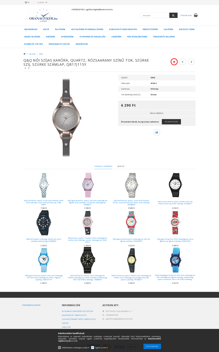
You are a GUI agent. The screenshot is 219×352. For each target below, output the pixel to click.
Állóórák (60, 29)
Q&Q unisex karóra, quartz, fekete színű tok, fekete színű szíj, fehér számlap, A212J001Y (175, 202)
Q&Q (41, 54)
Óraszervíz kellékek (164, 36)
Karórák (50, 36)
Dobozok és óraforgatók (123, 29)
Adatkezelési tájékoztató (74, 315)
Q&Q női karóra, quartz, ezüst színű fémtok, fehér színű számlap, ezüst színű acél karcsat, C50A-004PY (43, 202)
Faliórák (168, 29)
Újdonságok (30, 29)
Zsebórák (116, 36)
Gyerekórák (67, 36)
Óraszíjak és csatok (59, 44)
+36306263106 (77, 9)
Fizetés (65, 323)
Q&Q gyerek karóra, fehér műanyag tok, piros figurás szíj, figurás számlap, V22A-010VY (175, 240)
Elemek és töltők (33, 44)
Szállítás (66, 327)
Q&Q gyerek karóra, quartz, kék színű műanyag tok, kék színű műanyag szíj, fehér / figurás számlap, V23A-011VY (43, 277)
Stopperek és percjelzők (93, 36)
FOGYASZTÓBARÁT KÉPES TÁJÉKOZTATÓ (79, 319)
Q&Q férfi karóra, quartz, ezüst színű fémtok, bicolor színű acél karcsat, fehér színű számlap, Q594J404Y (131, 202)
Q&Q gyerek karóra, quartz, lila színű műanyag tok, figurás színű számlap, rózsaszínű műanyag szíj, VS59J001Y (87, 202)
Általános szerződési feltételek (77, 311)
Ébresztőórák (150, 29)
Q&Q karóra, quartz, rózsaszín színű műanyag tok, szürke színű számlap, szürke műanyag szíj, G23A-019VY (87, 240)
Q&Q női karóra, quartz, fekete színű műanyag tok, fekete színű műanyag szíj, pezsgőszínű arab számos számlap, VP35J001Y (131, 277)
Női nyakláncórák (137, 36)
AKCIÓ (46, 29)
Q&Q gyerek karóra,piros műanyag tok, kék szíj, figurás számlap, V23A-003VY (131, 240)
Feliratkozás (171, 122)
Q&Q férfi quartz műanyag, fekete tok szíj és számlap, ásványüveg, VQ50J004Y (43, 240)
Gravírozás (82, 44)
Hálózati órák (187, 29)
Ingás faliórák (32, 36)
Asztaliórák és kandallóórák (87, 29)
